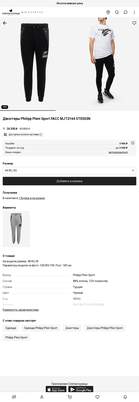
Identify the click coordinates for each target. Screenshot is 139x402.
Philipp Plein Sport (16, 333)
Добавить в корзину (69, 181)
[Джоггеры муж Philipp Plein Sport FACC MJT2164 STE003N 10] (16, 229)
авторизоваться (118, 152)
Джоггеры (72, 323)
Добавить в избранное (134, 23)
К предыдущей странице (5, 23)
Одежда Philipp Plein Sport (40, 323)
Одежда (10, 323)
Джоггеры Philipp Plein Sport (105, 323)
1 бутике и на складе (32, 198)
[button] (126, 12)
